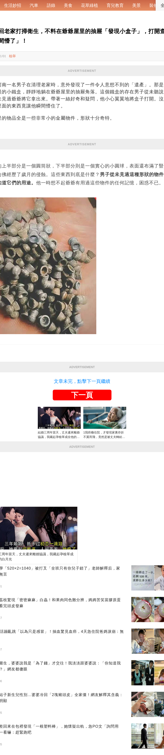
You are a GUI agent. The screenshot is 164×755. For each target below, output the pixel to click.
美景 (136, 5)
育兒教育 (115, 5)
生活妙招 (12, 5)
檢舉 (12, 56)
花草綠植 (89, 5)
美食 (68, 5)
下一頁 (82, 395)
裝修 (153, 5)
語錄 (51, 5)
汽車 (34, 5)
